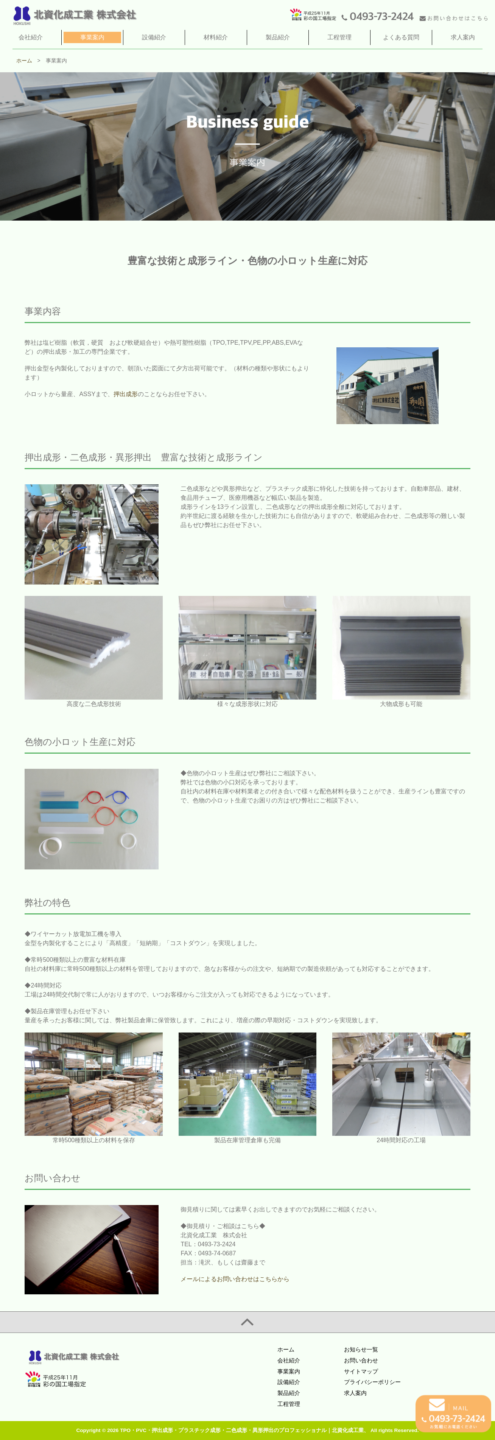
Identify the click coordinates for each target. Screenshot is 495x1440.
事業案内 (288, 1371)
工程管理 (288, 1404)
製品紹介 (288, 1393)
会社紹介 (288, 1360)
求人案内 (355, 1393)
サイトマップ (361, 1371)
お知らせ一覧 (361, 1349)
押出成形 (126, 394)
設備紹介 (288, 1382)
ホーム (285, 1349)
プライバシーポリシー (372, 1382)
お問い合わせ (361, 1360)
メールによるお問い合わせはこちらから (235, 1279)
